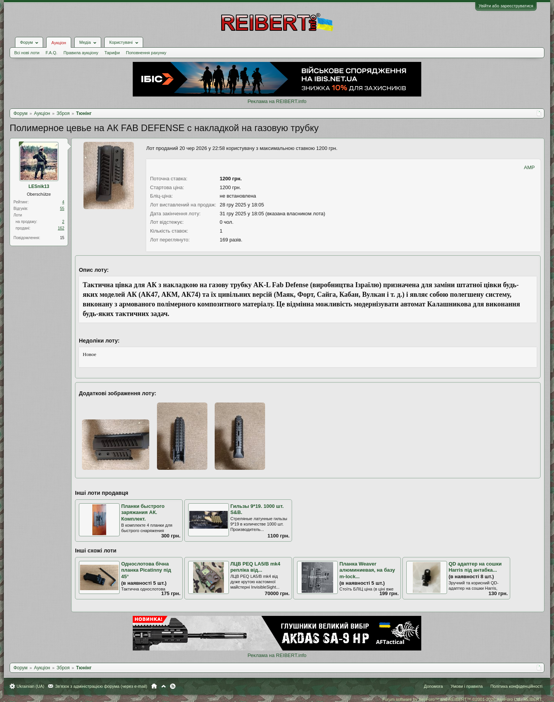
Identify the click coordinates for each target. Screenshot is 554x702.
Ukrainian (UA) (30, 686)
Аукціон (58, 42)
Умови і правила (466, 686)
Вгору (163, 686)
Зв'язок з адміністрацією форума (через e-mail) (101, 686)
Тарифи (112, 52)
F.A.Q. (51, 52)
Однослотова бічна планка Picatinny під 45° (146, 570)
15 (62, 238)
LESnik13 (38, 186)
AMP (529, 167)
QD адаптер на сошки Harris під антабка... (475, 567)
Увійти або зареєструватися (506, 5)
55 (62, 208)
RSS (172, 686)
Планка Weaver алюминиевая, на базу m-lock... (367, 570)
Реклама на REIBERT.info (276, 101)
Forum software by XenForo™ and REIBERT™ (462, 699)
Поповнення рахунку (146, 52)
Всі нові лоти (26, 52)
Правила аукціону (80, 52)
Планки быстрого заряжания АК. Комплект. (143, 512)
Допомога (433, 686)
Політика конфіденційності (516, 686)
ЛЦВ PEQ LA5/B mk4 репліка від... (255, 567)
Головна (154, 686)
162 (61, 228)
